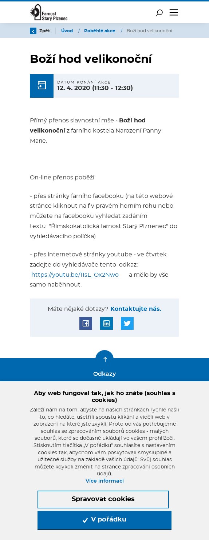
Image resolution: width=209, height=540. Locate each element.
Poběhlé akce (100, 31)
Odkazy (104, 374)
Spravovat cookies (103, 499)
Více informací (105, 481)
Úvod (67, 31)
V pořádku (104, 519)
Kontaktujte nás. (135, 309)
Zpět (40, 31)
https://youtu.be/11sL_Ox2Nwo (75, 275)
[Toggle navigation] (174, 12)
